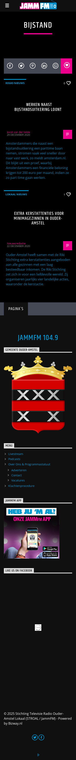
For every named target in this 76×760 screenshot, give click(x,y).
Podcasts (14, 459)
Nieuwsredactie (16, 243)
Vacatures (18, 480)
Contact (16, 475)
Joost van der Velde (18, 132)
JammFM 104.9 (38, 338)
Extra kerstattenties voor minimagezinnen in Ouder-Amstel (39, 218)
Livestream (15, 454)
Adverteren (19, 470)
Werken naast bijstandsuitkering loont (38, 107)
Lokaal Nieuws (16, 194)
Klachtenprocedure (21, 486)
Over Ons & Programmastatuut (29, 464)
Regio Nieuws (15, 83)
